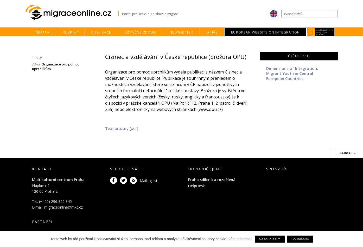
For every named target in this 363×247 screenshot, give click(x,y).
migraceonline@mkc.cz (63, 207)
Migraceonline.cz (72, 12)
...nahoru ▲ (346, 153)
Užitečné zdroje (140, 32)
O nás (212, 32)
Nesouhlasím (270, 239)
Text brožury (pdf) (121, 128)
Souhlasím (300, 239)
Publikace (101, 32)
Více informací (239, 239)
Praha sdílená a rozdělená (211, 179)
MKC (321, 32)
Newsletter (181, 32)
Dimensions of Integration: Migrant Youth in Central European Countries (292, 73)
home (229, 42)
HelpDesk (196, 185)
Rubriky (70, 32)
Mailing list (148, 180)
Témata (42, 32)
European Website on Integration (265, 32)
